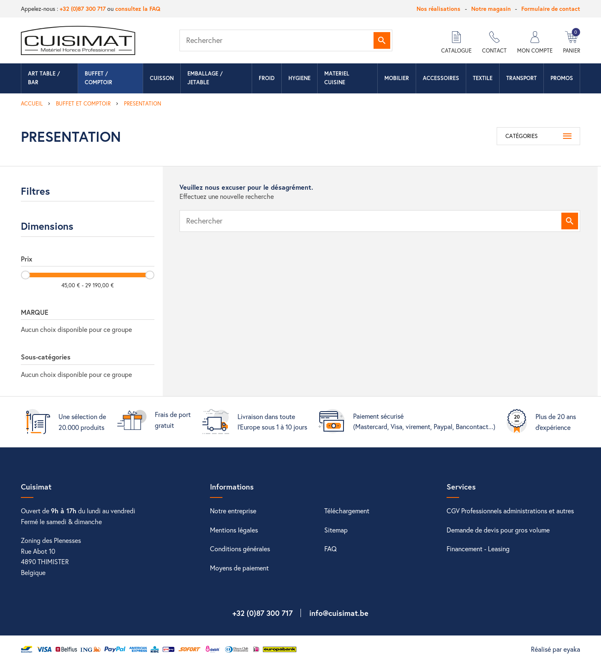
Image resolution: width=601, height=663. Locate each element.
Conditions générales (240, 548)
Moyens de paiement (239, 567)
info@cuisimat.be (339, 613)
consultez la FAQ (137, 9)
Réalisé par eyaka (555, 649)
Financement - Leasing (478, 548)
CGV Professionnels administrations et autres (510, 510)
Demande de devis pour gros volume (498, 529)
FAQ (330, 548)
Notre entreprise (233, 510)
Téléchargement (346, 510)
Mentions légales (234, 529)
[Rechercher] (285, 40)
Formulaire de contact (550, 9)
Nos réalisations (438, 9)
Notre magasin (491, 9)
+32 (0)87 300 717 (83, 9)
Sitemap (336, 529)
